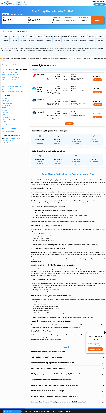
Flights (10, 32)
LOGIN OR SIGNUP (95, 349)
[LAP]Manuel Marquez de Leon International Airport (14, 22)
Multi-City (21, 14)
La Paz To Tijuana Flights (9, 79)
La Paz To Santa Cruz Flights (10, 74)
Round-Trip (13, 14)
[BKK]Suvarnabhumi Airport (34, 22)
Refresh (6, 41)
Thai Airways (5, 98)
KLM (3, 126)
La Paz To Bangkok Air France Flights (12, 86)
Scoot (3, 114)
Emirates (4, 110)
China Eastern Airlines (8, 132)
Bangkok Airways (7, 103)
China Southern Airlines (9, 119)
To (29, 18)
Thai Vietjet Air (6, 105)
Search (97, 20)
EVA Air (4, 121)
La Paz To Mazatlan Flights (9, 76)
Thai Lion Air (5, 102)
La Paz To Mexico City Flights (10, 72)
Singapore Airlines (7, 109)
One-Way (5, 14)
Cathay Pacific (6, 118)
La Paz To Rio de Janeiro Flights (11, 78)
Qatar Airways (6, 112)
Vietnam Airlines (6, 116)
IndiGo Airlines (6, 130)
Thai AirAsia (5, 100)
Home (4, 32)
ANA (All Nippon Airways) (9, 128)
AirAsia (4, 107)
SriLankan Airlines (7, 125)
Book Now (98, 79)
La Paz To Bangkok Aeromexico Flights (13, 91)
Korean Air (5, 123)
